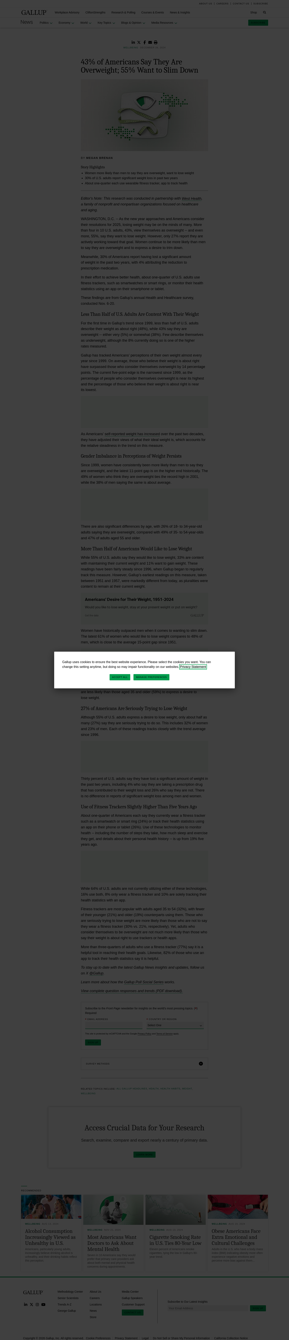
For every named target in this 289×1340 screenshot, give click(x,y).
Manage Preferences (151, 677)
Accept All (120, 677)
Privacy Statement (193, 666)
